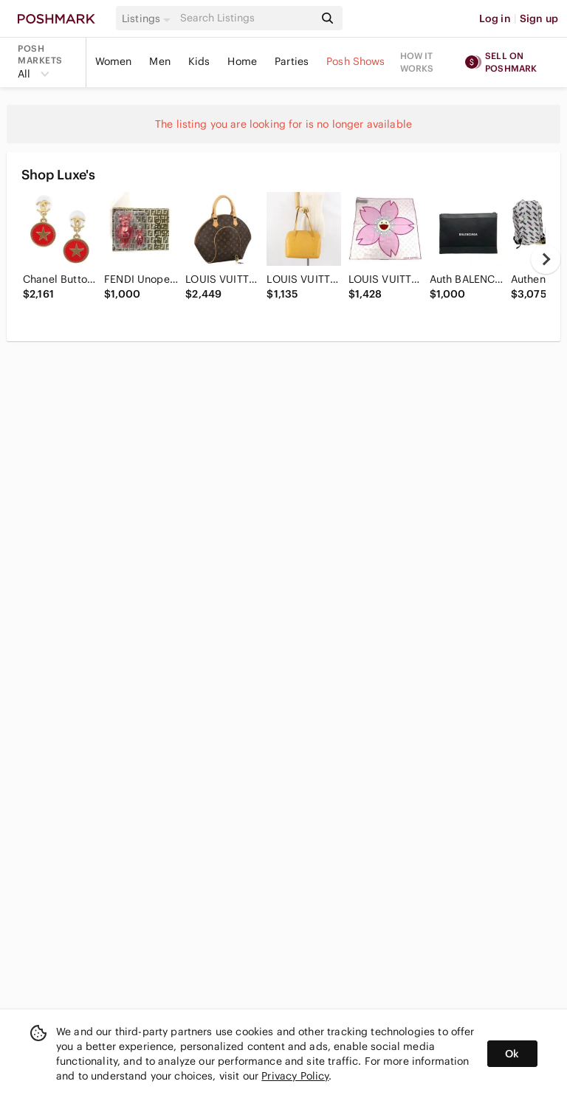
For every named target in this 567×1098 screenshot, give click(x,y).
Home (242, 61)
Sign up (539, 18)
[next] (545, 259)
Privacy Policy (295, 1075)
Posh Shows (355, 61)
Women (113, 61)
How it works (417, 62)
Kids (199, 61)
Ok (512, 1053)
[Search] (246, 18)
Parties (292, 61)
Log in (495, 18)
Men (159, 61)
